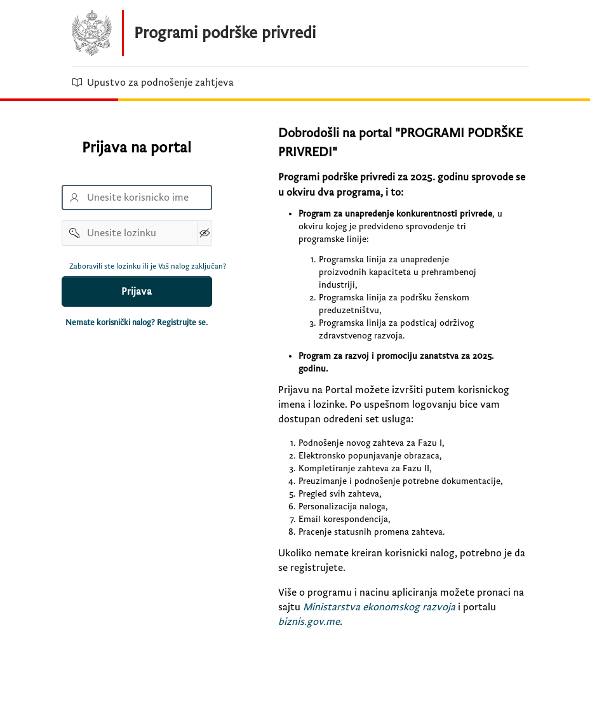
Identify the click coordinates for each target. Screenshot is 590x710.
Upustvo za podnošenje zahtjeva (153, 82)
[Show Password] (204, 233)
